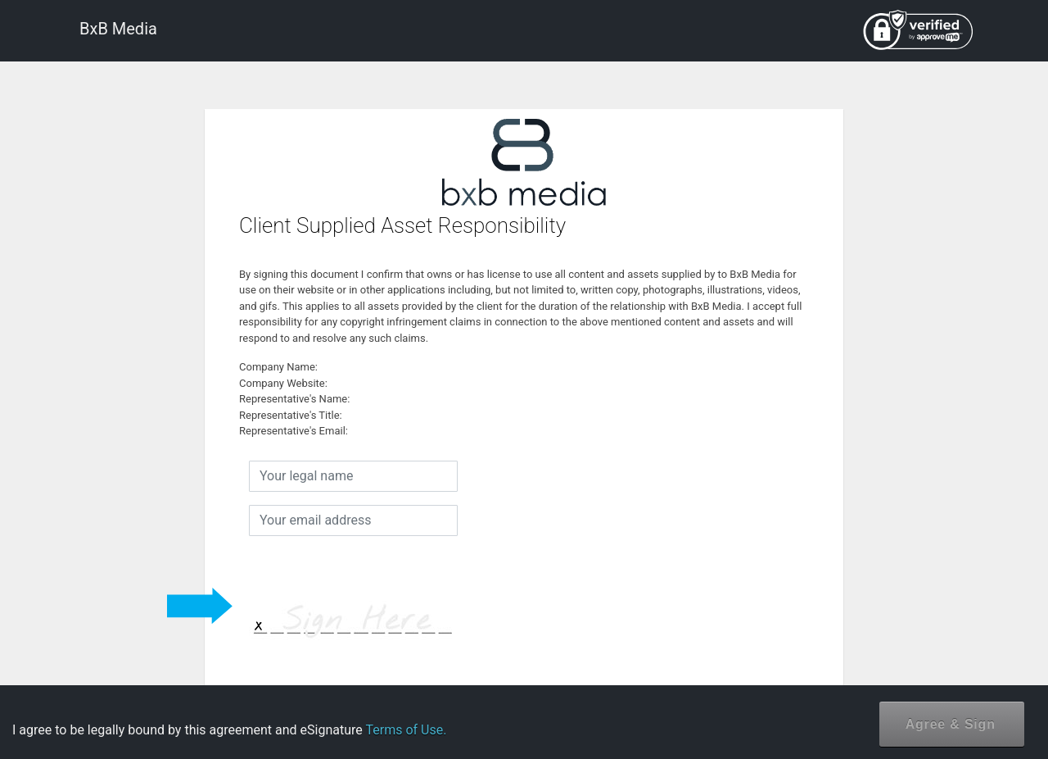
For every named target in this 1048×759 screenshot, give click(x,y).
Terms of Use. (405, 730)
